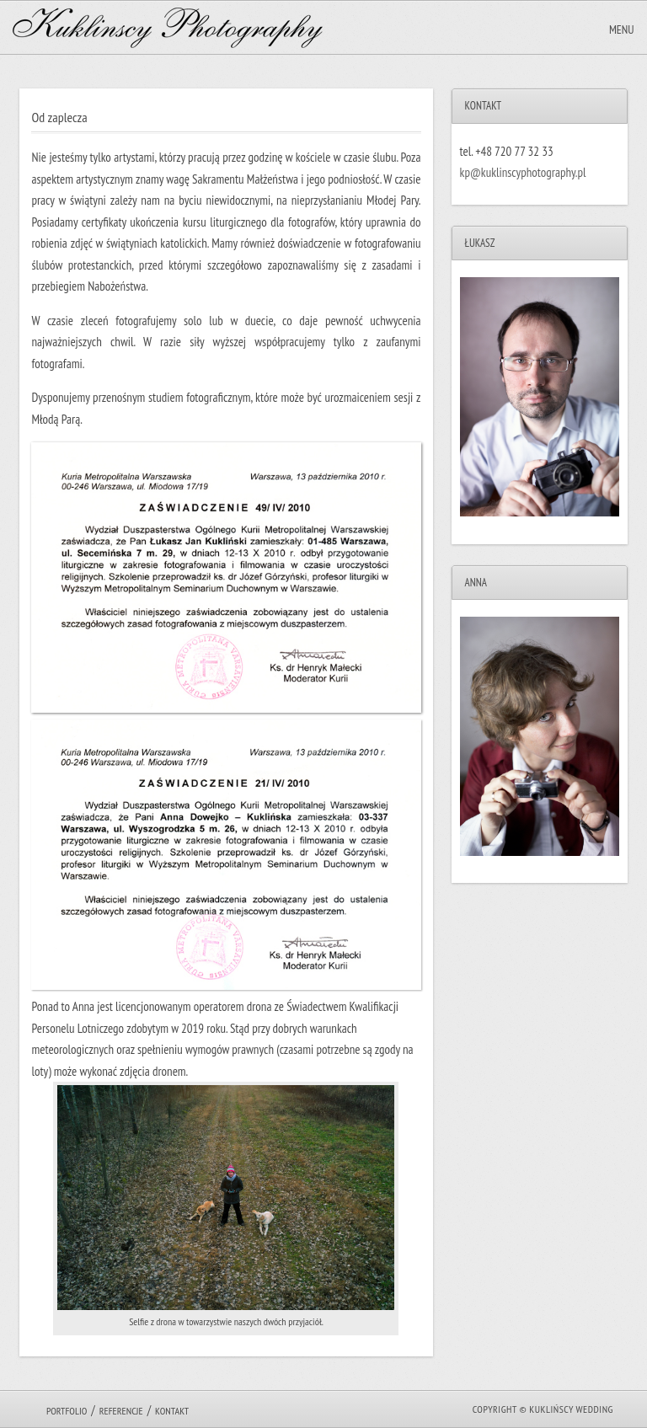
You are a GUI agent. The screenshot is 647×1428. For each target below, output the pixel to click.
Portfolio (66, 1410)
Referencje (121, 1410)
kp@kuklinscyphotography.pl (523, 172)
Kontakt (172, 1410)
